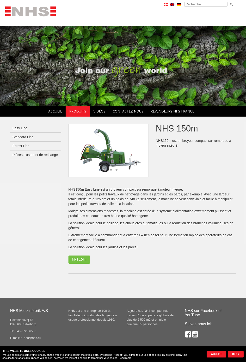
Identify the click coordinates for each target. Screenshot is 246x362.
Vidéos (99, 111)
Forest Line (20, 146)
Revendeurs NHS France (172, 111)
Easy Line (19, 128)
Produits (77, 111)
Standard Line (22, 137)
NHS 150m (79, 259)
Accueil (55, 111)
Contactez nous (128, 111)
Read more (125, 358)
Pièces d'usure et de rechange (35, 155)
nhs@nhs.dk (32, 338)
